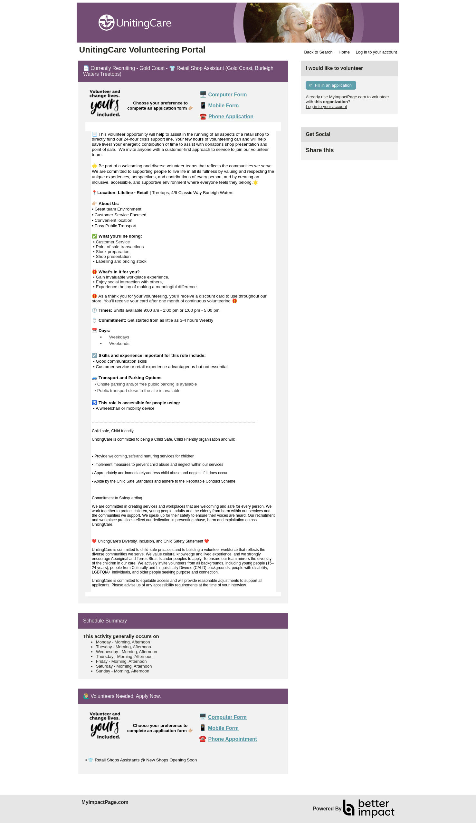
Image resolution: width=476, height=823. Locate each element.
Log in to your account (376, 52)
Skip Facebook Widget (355, 153)
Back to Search (318, 52)
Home (344, 52)
